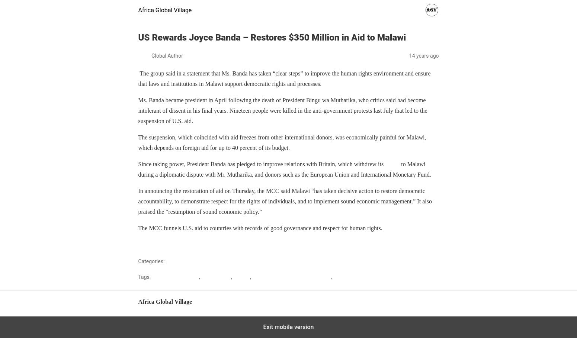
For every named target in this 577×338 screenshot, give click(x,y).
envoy (392, 164)
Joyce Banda (216, 277)
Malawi (174, 261)
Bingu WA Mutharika (175, 277)
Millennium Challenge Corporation (291, 277)
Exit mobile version (288, 327)
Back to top (427, 305)
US (336, 277)
